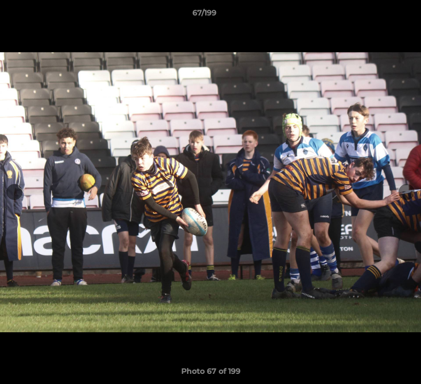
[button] (376, 15)
